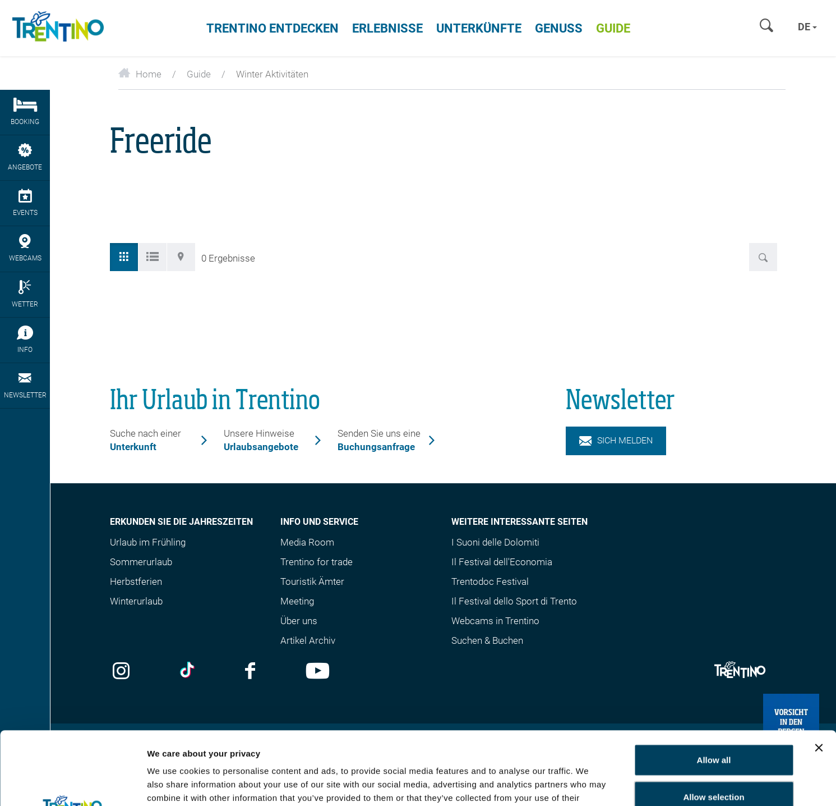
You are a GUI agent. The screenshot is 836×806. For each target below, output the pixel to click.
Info (25, 340)
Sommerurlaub (141, 561)
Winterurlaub (136, 601)
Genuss (559, 28)
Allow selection (713, 724)
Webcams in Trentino (495, 620)
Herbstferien (136, 581)
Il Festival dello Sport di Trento (514, 601)
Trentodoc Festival (490, 581)
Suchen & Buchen (487, 640)
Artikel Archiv (307, 640)
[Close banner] (819, 675)
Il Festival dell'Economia (501, 561)
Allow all (714, 686)
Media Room (307, 542)
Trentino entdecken (272, 28)
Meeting (297, 601)
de (807, 27)
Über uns (298, 620)
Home (139, 74)
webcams (25, 248)
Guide (613, 28)
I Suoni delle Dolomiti (495, 542)
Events (25, 203)
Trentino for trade (316, 561)
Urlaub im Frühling (148, 542)
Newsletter (25, 385)
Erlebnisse (387, 28)
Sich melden (616, 440)
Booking (25, 112)
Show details (660, 784)
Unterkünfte (478, 28)
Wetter (25, 294)
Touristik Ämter (312, 581)
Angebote (25, 157)
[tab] (124, 257)
